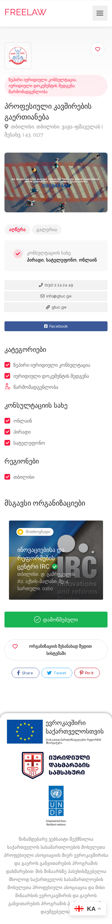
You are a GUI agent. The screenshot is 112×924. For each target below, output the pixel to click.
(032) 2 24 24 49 (56, 285)
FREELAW (25, 12)
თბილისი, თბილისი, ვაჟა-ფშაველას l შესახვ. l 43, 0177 (53, 131)
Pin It (86, 672)
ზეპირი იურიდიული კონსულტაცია (42, 79)
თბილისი (23, 477)
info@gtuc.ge (56, 296)
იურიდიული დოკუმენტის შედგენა (42, 85)
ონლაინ (22, 421)
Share (25, 672)
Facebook (56, 326)
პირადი (22, 432)
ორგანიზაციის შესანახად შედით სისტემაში (52, 649)
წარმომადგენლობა (28, 91)
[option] (56, 565)
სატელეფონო (29, 443)
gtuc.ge (56, 307)
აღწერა (17, 229)
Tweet (56, 672)
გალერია (46, 229)
